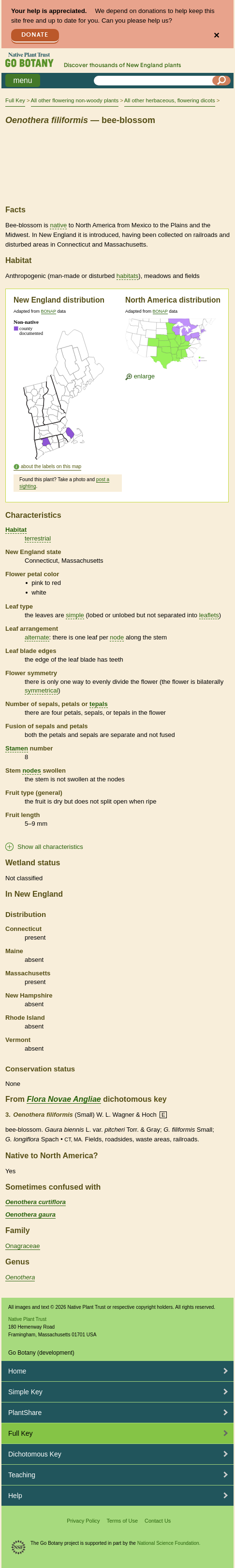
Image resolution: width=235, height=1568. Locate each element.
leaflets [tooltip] (209, 615)
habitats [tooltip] (128, 275)
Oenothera (20, 1277)
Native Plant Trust (27, 1319)
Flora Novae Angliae (64, 1099)
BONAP (48, 311)
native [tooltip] (58, 225)
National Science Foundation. (169, 1543)
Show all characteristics (50, 846)
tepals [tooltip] (98, 704)
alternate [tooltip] (37, 637)
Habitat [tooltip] (16, 529)
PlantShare (25, 1412)
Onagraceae (22, 1245)
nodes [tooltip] (31, 770)
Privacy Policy (83, 1521)
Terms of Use (122, 1521)
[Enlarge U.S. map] (172, 346)
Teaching (21, 1475)
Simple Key (25, 1392)
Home (17, 1371)
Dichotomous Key (34, 1454)
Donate (34, 35)
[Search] (221, 80)
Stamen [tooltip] (16, 748)
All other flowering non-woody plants (74, 100)
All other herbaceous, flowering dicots (169, 100)
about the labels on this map (51, 466)
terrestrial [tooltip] (38, 538)
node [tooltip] (117, 637)
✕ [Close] (216, 35)
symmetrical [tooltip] (41, 690)
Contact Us (158, 1521)
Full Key (15, 100)
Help (15, 1495)
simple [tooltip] (75, 615)
